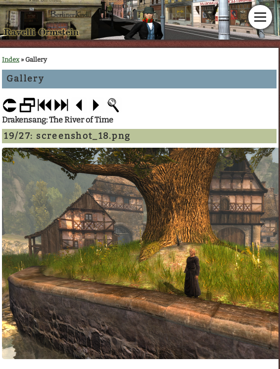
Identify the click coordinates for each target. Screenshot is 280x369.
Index (10, 59)
